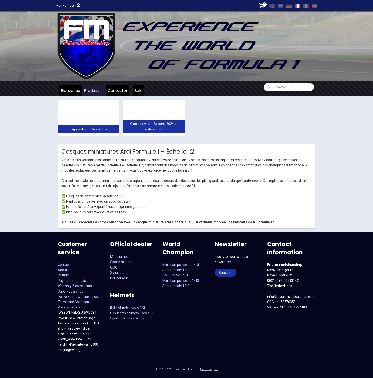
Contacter (118, 90)
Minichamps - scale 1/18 (180, 265)
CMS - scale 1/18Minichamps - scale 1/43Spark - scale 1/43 (180, 280)
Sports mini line (121, 262)
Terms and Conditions (74, 302)
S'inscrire (225, 272)
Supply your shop (70, 291)
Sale (138, 90)
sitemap (206, 369)
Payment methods (72, 281)
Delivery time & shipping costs (80, 296)
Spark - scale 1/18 (176, 270)
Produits (94, 90)
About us (64, 270)
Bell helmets (119, 278)
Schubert (117, 272)
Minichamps (119, 257)
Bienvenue (70, 90)
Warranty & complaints (75, 286)
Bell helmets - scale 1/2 (127, 307)
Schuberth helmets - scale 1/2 (132, 313)
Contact (64, 265)
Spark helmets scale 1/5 (128, 318)
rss (216, 369)
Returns (64, 275)
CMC (113, 267)
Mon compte (68, 6)
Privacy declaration (72, 307)
